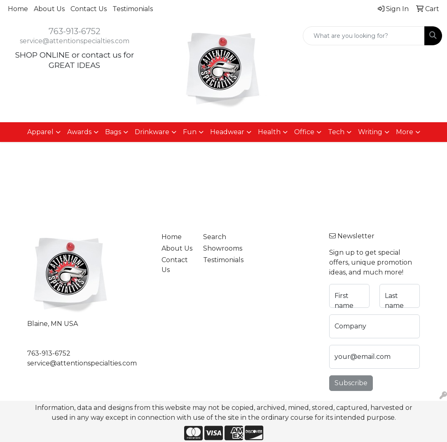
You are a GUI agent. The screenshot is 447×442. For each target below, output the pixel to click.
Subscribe (351, 383)
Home (18, 9)
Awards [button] (79, 132)
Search (214, 237)
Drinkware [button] (152, 132)
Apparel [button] (40, 132)
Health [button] (269, 132)
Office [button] (304, 132)
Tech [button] (336, 132)
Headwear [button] (227, 132)
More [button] (404, 132)
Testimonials (132, 9)
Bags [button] (113, 132)
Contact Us (88, 9)
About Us (49, 9)
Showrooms (219, 248)
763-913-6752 (75, 31)
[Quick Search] (364, 35)
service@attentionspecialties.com (74, 41)
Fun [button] (190, 132)
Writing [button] (370, 132)
